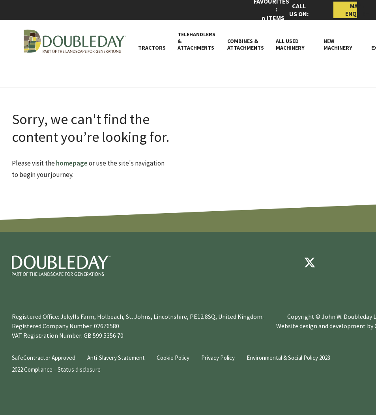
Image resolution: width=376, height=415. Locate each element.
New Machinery (338, 44)
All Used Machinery (290, 44)
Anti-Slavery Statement (116, 357)
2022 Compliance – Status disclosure (56, 369)
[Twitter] (310, 262)
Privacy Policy (218, 357)
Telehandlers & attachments (196, 41)
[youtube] (333, 262)
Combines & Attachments (245, 44)
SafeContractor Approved (43, 357)
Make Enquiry (351, 9)
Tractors (152, 48)
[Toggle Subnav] (308, 47)
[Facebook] (286, 262)
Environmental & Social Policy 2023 (288, 357)
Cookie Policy (173, 357)
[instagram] (357, 262)
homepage (72, 163)
